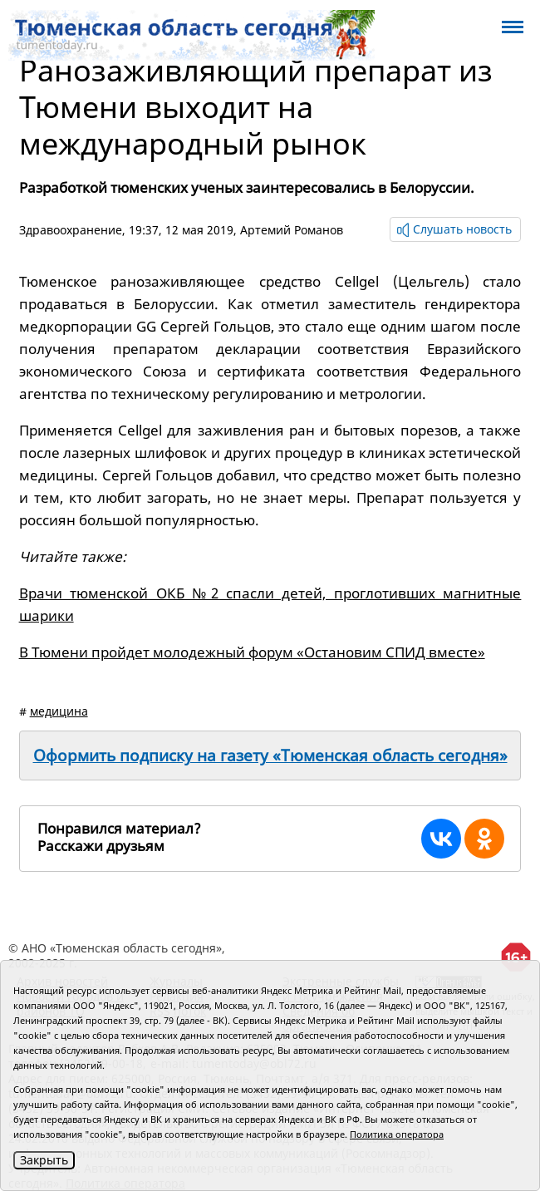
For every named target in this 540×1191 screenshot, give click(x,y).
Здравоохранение (70, 230)
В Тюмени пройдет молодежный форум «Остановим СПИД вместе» (252, 652)
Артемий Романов (291, 230)
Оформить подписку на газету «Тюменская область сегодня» (270, 755)
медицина (59, 711)
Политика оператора (397, 1134)
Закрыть (44, 1160)
